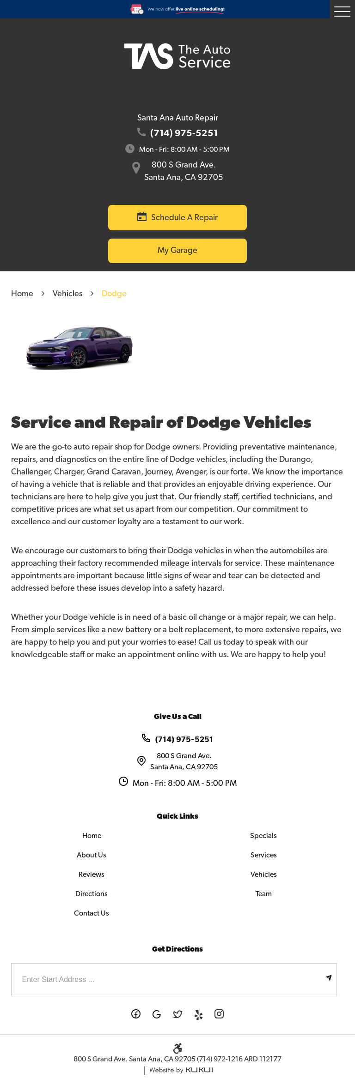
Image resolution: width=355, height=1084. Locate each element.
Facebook (136, 1015)
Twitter (177, 1015)
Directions (91, 894)
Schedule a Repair (184, 218)
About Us (91, 855)
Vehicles (67, 294)
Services (264, 855)
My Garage (177, 250)
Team (264, 894)
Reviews (91, 874)
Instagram (219, 1015)
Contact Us (91, 913)
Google (157, 1015)
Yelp (198, 1015)
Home (22, 294)
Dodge (114, 294)
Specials (263, 835)
